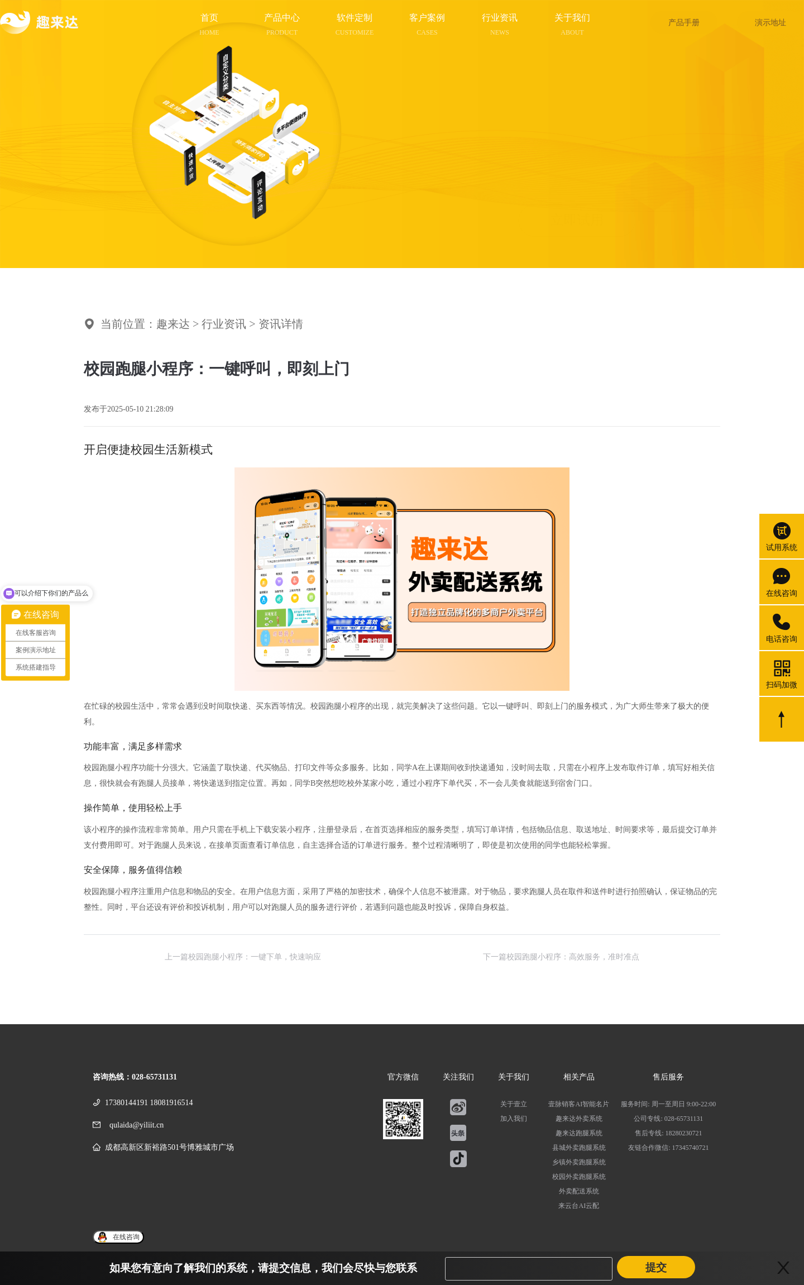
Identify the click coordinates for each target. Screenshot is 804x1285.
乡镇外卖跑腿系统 (579, 1162)
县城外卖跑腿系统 (579, 1148)
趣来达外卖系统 (579, 1118)
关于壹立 (513, 1104)
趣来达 (173, 324)
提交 (656, 1267)
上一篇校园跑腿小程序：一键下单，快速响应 (243, 957)
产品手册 (684, 22)
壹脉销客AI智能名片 (578, 1104)
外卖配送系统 (579, 1191)
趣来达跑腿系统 (579, 1133)
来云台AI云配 (578, 1206)
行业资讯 (224, 324)
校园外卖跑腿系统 (579, 1177)
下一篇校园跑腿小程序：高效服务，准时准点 (561, 957)
